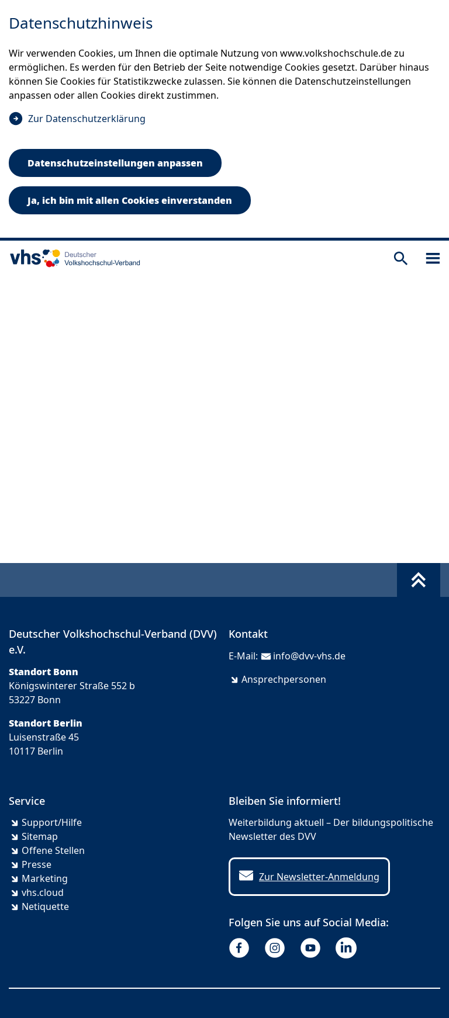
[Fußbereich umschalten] (418, 580)
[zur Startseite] (72, 258)
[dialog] (224, 120)
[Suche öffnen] (401, 258)
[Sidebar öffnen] (433, 258)
